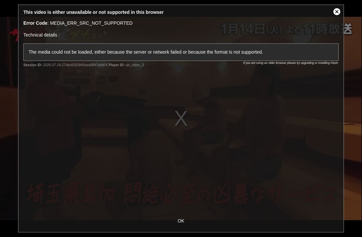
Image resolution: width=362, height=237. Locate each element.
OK (181, 221)
